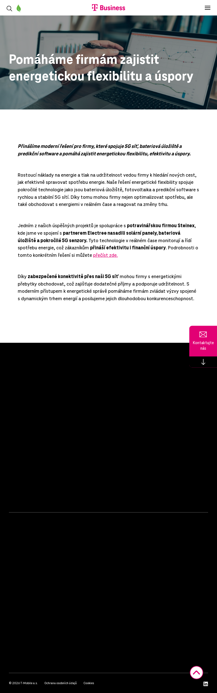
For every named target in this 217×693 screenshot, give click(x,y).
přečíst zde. (105, 255)
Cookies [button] (88, 683)
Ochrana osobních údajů (60, 683)
